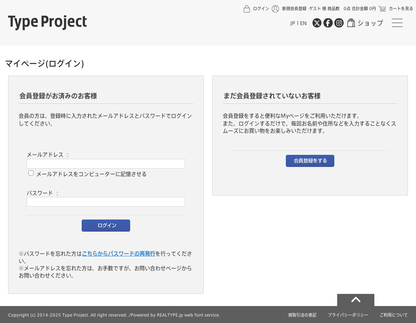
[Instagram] (338, 22)
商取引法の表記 (302, 315)
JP (292, 23)
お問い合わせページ (158, 268)
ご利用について (394, 315)
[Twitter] (317, 22)
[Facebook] (327, 22)
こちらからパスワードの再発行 (118, 253)
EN (303, 23)
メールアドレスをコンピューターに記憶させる (91, 173)
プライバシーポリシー (348, 315)
